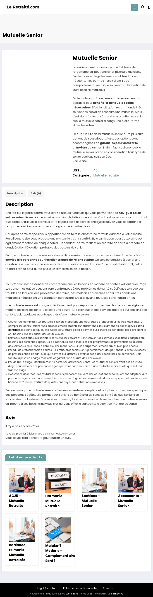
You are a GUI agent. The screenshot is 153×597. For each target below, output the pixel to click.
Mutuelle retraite (106, 175)
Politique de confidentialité (80, 586)
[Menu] (134, 7)
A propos (107, 586)
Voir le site (80, 161)
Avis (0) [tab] (36, 193)
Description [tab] (15, 193)
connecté (35, 438)
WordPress (72, 591)
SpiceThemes (115, 591)
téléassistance (92, 255)
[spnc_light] (149, 8)
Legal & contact (47, 586)
